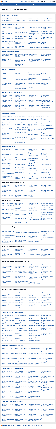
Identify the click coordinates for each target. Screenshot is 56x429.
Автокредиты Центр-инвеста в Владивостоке (46, 255)
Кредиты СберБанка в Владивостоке (8, 203)
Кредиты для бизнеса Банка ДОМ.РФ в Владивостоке (8, 280)
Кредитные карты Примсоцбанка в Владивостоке (34, 303)
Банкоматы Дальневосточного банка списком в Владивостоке (34, 364)
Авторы (35, 425)
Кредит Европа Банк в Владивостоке (21, 156)
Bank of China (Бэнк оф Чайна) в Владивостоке (46, 154)
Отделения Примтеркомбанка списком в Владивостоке (47, 326)
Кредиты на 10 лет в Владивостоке (7, 47)
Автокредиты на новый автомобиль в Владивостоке (34, 57)
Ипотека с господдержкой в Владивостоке (6, 80)
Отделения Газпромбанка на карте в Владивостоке (8, 377)
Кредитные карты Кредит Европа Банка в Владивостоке (33, 298)
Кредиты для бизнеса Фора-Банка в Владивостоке (34, 267)
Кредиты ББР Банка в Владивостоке (34, 206)
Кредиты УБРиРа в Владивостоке (20, 218)
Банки (46, 4)
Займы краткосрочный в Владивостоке (32, 127)
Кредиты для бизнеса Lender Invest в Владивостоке (47, 280)
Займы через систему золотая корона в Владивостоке (34, 130)
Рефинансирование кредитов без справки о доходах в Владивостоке (34, 34)
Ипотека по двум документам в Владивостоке (46, 86)
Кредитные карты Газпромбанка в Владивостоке (7, 298)
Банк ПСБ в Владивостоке (45, 156)
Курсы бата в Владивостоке (46, 20)
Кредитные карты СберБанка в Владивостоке (7, 293)
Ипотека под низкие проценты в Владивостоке (46, 84)
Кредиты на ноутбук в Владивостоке (21, 32)
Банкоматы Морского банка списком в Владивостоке (47, 354)
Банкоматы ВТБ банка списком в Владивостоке (7, 351)
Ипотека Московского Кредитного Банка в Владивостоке (7, 242)
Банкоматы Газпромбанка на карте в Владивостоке (8, 410)
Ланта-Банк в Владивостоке (33, 153)
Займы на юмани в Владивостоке (20, 122)
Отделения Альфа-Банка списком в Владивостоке (7, 323)
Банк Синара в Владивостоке (20, 164)
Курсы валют (4, 4)
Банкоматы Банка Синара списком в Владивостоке (34, 349)
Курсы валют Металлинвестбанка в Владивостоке (21, 196)
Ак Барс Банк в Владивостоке (7, 166)
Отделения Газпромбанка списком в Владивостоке (8, 321)
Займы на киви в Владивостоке (20, 140)
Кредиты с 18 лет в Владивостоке (33, 29)
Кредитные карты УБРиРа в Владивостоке (32, 293)
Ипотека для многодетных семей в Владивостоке (47, 73)
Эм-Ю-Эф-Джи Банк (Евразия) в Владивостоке (20, 178)
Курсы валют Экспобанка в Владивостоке (19, 191)
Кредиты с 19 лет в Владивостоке (7, 38)
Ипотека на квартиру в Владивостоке (34, 72)
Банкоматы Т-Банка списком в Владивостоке (7, 361)
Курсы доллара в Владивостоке (7, 18)
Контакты (17, 425)
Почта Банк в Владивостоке (19, 169)
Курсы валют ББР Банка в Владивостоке (32, 186)
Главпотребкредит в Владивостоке (47, 174)
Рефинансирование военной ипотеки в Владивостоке (8, 78)
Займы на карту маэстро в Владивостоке (45, 117)
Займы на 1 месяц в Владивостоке (20, 116)
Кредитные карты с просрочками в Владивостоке (34, 108)
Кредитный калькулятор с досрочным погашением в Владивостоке (34, 31)
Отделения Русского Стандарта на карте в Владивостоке (20, 384)
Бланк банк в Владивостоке (32, 173)
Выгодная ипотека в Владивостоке (47, 81)
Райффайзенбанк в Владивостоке (7, 165)
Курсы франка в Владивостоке (33, 18)
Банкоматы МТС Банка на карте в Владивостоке (20, 407)
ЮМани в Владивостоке (32, 165)
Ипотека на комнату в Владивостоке (34, 83)
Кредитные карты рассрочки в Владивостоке (7, 96)
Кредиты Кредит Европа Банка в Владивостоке (33, 204)
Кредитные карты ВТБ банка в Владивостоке (7, 295)
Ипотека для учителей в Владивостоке (21, 81)
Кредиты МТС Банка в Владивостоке (21, 210)
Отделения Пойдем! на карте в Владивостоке (46, 372)
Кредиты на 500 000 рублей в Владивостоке (20, 28)
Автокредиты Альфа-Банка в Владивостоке (20, 250)
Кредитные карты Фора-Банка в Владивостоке (46, 295)
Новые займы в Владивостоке (7, 131)
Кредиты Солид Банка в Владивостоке (47, 207)
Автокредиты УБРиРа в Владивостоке (34, 254)
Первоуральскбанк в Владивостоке (34, 170)
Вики (20, 425)
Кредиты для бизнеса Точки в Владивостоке (46, 267)
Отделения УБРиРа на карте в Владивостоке (20, 377)
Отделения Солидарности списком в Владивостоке (34, 318)
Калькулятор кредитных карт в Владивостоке (20, 96)
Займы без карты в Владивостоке (47, 131)
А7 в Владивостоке (44, 159)
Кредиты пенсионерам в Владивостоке (47, 31)
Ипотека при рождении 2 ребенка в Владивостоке (7, 86)
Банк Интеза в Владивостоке (19, 167)
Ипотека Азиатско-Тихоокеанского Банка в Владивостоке (20, 241)
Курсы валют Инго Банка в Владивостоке (32, 191)
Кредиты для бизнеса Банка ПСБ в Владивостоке (47, 264)
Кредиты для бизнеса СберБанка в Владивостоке (7, 264)
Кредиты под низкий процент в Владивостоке (7, 31)
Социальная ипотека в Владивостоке (34, 85)
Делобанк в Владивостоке (45, 175)
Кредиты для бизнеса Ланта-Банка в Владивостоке (34, 275)
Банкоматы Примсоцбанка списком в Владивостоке (21, 364)
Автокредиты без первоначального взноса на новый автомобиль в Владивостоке (34, 60)
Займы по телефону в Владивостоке (8, 138)
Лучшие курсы (23, 1)
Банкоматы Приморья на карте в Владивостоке (33, 417)
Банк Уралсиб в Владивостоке (7, 170)
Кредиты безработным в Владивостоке (8, 41)
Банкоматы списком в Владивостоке (12, 345)
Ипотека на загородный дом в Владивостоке (20, 84)
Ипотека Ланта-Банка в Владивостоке (47, 237)
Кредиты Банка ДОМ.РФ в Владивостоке (6, 218)
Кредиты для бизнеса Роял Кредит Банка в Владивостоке (34, 280)
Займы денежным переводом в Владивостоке (46, 140)
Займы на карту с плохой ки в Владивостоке (33, 139)
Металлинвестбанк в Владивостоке (21, 152)
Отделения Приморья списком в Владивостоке (33, 321)
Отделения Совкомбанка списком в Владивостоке (7, 333)
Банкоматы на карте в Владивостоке (12, 401)
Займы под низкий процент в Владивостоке (6, 136)
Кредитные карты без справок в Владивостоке (20, 99)
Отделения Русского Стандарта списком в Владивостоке (20, 328)
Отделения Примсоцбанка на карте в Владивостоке (21, 387)
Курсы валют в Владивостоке (10, 15)
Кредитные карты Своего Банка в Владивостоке (47, 303)
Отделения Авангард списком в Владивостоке (33, 316)
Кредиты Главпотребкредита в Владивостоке (46, 219)
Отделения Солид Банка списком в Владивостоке (34, 333)
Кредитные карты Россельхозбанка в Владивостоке (8, 303)
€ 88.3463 (45, 1)
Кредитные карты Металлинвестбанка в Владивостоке (34, 295)
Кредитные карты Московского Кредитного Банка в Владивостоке (7, 308)
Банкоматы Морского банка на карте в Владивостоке (47, 410)
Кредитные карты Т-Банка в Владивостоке (6, 305)
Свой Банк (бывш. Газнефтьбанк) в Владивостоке (34, 163)
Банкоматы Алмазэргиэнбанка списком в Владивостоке (46, 349)
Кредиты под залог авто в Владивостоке (32, 39)
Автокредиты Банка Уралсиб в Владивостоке (33, 250)
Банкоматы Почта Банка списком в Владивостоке (34, 354)
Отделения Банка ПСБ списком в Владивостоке (46, 334)
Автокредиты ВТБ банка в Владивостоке (6, 252)
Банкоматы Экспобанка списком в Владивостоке (20, 354)
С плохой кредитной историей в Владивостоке (46, 38)
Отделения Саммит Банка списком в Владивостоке (47, 323)
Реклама (12, 425)
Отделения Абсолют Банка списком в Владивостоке (21, 318)
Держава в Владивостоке (32, 152)
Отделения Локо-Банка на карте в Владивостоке (20, 379)
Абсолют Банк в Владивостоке (20, 149)
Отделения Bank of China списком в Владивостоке (47, 331)
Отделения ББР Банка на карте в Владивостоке (20, 382)
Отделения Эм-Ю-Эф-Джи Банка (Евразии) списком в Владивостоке (34, 323)
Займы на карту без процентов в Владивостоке (46, 119)
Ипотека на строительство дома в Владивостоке (7, 76)
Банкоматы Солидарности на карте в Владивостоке (34, 415)
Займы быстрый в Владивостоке (20, 132)
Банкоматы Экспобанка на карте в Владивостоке (20, 410)
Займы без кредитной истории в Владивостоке (33, 132)
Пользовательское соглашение (27, 425)
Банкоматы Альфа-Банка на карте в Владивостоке (8, 412)
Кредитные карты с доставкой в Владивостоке (20, 106)
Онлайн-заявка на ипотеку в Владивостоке (33, 79)
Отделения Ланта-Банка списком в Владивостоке (34, 328)
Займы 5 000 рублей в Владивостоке (34, 117)
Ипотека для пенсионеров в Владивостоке (6, 73)
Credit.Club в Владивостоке (45, 157)
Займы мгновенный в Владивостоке (8, 126)
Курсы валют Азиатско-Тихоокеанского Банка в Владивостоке (21, 193)
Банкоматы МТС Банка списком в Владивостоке (20, 351)
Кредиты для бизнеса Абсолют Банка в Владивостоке (21, 274)
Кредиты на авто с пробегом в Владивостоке (46, 57)
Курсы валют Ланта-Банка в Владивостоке (46, 186)
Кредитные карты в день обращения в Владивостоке (47, 96)
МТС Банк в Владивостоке (6, 171)
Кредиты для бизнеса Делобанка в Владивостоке (47, 272)
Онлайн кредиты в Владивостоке (7, 27)
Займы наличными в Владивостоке (7, 117)
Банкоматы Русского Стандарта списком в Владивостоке (20, 361)
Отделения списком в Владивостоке (12, 312)
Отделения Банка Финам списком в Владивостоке (34, 341)
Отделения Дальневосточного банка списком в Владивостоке (34, 326)
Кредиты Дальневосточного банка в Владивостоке (47, 206)
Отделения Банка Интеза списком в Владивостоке (21, 338)
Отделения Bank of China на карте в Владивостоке (47, 388)
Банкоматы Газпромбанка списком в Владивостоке (8, 354)
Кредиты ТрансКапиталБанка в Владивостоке (20, 212)
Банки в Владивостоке (8, 146)
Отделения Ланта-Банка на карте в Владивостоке (34, 384)
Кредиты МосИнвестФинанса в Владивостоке (46, 216)
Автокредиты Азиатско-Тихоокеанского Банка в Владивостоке (34, 252)
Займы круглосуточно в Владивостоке (21, 119)
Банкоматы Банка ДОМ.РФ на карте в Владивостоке (8, 420)
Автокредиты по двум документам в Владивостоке (8, 57)
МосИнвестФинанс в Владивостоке (47, 177)
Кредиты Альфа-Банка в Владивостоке (8, 209)
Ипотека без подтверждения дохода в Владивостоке (21, 80)
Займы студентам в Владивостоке (20, 135)
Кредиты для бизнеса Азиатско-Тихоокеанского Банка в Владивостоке (21, 272)
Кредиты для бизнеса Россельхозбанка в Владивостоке (7, 274)
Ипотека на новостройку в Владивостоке (45, 76)
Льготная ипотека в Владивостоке (20, 88)
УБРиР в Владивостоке (19, 151)
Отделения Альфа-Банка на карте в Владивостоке (7, 379)
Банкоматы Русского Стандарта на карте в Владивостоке (21, 417)
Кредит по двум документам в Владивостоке (7, 36)
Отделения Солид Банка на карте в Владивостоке (34, 389)
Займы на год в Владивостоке (33, 119)
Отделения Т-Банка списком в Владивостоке (6, 328)
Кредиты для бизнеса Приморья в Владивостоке (33, 269)
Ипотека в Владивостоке (9, 69)
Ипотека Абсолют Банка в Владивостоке (32, 230)
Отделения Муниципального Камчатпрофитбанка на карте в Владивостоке (46, 384)
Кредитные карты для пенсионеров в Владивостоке (21, 108)
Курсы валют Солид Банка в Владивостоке (46, 188)
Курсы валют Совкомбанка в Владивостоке (20, 186)
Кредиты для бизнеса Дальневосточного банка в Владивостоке (32, 272)
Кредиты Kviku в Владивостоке (46, 214)
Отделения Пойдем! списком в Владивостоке (46, 316)
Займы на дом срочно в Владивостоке (47, 136)
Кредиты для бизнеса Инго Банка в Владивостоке (21, 285)
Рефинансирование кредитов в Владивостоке (46, 45)
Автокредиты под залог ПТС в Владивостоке (20, 61)
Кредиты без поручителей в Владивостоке (19, 39)
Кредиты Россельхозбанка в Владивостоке (6, 211)
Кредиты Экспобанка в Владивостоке (21, 214)
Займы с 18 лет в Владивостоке (20, 117)
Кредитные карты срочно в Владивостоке (45, 108)
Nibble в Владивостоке (45, 162)
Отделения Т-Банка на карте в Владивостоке (6, 384)
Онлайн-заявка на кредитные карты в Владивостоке (34, 101)
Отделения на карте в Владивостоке (12, 368)
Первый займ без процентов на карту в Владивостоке (47, 129)
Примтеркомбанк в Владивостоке (47, 149)
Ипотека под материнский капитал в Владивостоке (21, 73)
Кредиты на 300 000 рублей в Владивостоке (20, 30)
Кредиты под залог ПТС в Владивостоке (32, 45)
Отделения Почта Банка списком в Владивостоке (20, 341)
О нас (9, 425)
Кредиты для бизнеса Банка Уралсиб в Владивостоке (21, 264)
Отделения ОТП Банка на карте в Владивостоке (7, 392)
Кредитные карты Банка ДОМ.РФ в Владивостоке (21, 293)
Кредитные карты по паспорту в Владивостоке (7, 99)
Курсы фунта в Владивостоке (20, 20)
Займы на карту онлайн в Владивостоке (6, 134)
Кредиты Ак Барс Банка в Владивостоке (19, 204)
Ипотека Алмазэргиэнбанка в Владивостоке (46, 239)
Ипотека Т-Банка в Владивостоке (7, 239)
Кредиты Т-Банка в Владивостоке (7, 213)
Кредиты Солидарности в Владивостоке (32, 221)
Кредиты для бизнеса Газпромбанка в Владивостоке (8, 269)
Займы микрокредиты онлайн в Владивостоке (33, 136)
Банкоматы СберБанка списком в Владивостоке (7, 349)
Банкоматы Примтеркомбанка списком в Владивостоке (46, 359)
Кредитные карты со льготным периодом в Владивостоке (7, 103)
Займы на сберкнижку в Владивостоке (34, 121)
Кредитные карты (35, 4)
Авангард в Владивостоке (19, 172)
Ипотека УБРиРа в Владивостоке (33, 232)
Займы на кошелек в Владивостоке (21, 121)
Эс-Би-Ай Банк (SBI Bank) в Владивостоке (32, 161)
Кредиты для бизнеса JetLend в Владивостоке (46, 274)
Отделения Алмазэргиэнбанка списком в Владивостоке (33, 331)
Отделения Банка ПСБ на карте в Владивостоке (46, 390)
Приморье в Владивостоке (19, 175)
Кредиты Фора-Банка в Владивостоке (34, 219)
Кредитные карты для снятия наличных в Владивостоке (6, 108)
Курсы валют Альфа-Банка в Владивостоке (6, 191)
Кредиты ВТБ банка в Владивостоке (8, 205)
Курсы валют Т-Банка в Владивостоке (8, 195)
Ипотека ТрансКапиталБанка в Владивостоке (20, 238)
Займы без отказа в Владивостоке (20, 129)
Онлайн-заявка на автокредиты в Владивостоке (47, 62)
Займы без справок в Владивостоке (47, 135)
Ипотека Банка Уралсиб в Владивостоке (19, 234)
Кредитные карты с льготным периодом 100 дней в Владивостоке (47, 101)
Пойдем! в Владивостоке (32, 171)
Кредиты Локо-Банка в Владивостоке (21, 222)
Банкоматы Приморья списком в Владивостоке (33, 361)
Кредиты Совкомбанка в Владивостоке (6, 220)
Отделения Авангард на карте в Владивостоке (33, 372)
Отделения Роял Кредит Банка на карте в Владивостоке (47, 377)
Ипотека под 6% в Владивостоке (20, 77)
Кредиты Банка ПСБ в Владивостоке (47, 212)
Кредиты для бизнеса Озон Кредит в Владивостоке (47, 277)
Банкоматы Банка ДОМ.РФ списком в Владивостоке (8, 364)
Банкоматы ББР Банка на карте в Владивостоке (20, 415)
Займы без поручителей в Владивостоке (6, 125)
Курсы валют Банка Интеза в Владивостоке (33, 193)
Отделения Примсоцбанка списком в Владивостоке (21, 331)
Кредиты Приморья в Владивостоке (47, 203)
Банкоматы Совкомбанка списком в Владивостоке (21, 349)
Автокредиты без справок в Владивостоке (6, 60)
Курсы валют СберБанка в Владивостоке (6, 186)
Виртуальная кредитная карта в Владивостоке (33, 103)
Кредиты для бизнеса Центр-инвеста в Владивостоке (21, 282)
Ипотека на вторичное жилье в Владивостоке (33, 76)
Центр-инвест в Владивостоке (20, 162)
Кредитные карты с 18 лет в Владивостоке (19, 103)
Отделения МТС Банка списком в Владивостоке (7, 338)
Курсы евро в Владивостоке (6, 20)
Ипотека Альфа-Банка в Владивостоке (8, 235)
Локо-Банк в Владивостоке (19, 154)
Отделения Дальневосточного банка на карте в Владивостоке (34, 382)
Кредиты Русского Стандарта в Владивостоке (33, 208)
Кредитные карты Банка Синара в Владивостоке (33, 308)
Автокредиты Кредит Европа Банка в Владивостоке (47, 250)
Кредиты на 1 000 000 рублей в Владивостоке (7, 34)
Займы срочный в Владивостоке (20, 139)
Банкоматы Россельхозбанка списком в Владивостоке (8, 359)
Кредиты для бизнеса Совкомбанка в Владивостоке (8, 282)
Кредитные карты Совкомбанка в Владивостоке (20, 295)
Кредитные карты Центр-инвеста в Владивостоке (34, 305)
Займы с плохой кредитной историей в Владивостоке (8, 140)
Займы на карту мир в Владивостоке (47, 123)
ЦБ (38, 1)
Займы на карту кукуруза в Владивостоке (32, 125)
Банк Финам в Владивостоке (33, 168)
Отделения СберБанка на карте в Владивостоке (7, 372)
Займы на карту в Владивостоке (7, 128)
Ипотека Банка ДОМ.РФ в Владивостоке (19, 230)
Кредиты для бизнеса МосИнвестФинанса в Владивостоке (47, 269)
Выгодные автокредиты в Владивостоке (32, 55)
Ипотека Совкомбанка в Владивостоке (21, 232)
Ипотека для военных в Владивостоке (47, 77)
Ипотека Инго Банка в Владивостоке (47, 229)
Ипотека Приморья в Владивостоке (47, 233)
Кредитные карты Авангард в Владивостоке (46, 298)
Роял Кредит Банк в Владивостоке (34, 176)
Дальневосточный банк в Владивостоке (32, 150)
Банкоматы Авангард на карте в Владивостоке (33, 412)
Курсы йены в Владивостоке (33, 20)
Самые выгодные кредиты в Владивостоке (19, 35)
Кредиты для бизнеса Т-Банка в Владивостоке (7, 277)
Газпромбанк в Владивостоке (7, 152)
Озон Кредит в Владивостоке (46, 169)
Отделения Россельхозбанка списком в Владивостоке (8, 326)
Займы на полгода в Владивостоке (20, 124)
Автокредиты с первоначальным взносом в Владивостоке (7, 55)
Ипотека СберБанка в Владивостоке (8, 229)
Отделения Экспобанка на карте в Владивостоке (7, 397)
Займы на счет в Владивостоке (20, 142)
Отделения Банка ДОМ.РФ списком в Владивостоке (8, 331)
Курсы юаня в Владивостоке (19, 18)
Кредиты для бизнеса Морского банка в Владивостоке (34, 278)
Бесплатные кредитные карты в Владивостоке (46, 99)
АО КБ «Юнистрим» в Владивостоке (34, 175)
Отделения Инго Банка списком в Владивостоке (20, 336)
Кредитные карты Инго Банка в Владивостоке (46, 293)
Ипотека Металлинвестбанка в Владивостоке (33, 234)
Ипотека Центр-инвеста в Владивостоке (32, 239)
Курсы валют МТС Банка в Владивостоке (19, 188)
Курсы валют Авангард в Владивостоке (32, 196)
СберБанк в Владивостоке (6, 149)
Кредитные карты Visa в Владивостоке (47, 103)
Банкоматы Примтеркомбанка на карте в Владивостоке (47, 415)
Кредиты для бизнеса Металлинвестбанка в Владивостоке (21, 280)
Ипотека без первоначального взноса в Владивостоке (21, 86)
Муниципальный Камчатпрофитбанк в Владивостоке (47, 152)
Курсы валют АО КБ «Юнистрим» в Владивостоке (47, 191)
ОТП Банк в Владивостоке (6, 168)
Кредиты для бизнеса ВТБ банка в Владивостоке (7, 267)
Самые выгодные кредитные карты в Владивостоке (21, 101)
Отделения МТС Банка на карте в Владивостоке (7, 394)
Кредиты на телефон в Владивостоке (21, 36)
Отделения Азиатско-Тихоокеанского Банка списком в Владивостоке (21, 316)
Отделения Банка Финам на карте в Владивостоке (34, 397)
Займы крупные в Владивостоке (33, 134)
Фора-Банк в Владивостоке (19, 170)
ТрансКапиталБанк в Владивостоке (8, 173)
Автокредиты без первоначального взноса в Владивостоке (47, 55)
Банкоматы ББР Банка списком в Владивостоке (20, 359)
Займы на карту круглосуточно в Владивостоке (46, 122)
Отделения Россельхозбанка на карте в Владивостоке (8, 382)
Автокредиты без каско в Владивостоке (19, 65)
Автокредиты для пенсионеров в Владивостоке (7, 62)
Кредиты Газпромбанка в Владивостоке (6, 207)
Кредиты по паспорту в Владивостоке (8, 43)
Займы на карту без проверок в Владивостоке (46, 133)
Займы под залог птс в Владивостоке (21, 134)
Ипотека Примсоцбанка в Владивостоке (32, 237)
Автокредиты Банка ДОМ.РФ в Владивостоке (20, 254)
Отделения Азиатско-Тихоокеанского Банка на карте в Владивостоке (21, 372)
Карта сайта (40, 425)
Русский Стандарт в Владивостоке (20, 159)
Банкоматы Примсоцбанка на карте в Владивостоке (21, 420)
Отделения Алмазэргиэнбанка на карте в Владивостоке (34, 387)
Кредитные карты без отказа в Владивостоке (7, 101)
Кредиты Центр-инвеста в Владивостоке (32, 213)
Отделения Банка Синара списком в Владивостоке (21, 333)
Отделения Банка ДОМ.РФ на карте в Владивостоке (8, 387)
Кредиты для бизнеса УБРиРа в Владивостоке (20, 277)
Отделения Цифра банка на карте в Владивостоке (34, 392)
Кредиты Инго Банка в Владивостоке (34, 217)
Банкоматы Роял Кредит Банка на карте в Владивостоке (47, 412)
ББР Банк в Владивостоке (19, 157)
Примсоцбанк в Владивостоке (20, 161)
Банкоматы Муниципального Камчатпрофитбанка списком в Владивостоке (46, 361)
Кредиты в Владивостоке (9, 24)
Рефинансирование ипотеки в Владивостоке (46, 80)
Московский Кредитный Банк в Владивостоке (7, 160)
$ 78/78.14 (28, 1)
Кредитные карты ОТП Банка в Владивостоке (20, 300)
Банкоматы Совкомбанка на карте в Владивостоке (21, 405)
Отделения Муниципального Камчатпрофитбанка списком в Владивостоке (46, 328)
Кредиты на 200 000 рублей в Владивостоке (6, 45)
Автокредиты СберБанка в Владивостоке (6, 250)
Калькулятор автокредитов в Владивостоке (46, 60)
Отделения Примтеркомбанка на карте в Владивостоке (47, 382)
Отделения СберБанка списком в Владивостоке (7, 316)
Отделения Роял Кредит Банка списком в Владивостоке (47, 321)
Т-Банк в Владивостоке (5, 157)
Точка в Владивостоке (45, 172)
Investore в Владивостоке (45, 167)
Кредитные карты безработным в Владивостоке (33, 96)
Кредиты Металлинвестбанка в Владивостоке (20, 220)
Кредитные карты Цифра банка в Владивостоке (46, 300)
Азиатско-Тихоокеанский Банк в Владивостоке (7, 177)
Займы (42, 4)
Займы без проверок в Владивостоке (34, 116)
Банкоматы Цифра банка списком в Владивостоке (47, 351)
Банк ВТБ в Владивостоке (6, 151)
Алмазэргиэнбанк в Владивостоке (34, 155)
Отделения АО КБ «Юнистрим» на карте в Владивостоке (47, 374)
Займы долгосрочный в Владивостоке (21, 127)
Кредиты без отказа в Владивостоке (34, 47)
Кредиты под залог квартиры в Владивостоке (46, 28)
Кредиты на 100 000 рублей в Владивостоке (20, 43)
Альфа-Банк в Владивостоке (6, 154)
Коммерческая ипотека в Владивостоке (32, 87)
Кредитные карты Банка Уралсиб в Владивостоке (20, 303)
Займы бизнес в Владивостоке (46, 125)
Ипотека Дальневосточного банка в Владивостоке (47, 235)
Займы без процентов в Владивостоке (8, 119)
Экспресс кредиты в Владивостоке (7, 29)
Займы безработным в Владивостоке (8, 130)
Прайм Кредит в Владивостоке (46, 164)
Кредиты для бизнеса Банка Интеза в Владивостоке (34, 264)
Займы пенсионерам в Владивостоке (8, 122)
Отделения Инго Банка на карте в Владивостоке (20, 392)
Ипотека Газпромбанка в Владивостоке (6, 233)
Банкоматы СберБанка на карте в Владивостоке (7, 405)
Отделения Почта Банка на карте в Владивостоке (20, 397)
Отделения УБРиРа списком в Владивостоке (20, 321)
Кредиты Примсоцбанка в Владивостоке (32, 211)
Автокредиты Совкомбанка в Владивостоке (20, 256)
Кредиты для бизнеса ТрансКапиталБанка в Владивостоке (21, 269)
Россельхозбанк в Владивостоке (7, 156)
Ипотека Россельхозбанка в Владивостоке (6, 238)
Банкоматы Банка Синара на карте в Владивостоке (34, 405)
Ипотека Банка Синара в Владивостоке (34, 241)
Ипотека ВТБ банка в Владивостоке (8, 231)
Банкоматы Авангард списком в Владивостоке (33, 356)
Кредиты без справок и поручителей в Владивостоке (34, 43)
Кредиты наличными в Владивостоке (47, 47)
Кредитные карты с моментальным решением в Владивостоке (47, 105)
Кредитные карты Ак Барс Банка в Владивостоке (20, 298)
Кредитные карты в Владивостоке (12, 92)
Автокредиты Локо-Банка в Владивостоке (32, 256)
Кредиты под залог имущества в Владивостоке (33, 36)
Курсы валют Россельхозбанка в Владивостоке (7, 193)
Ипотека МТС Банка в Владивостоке (21, 236)
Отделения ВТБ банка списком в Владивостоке (7, 318)
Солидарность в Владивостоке (20, 174)
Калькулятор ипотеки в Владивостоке (34, 74)
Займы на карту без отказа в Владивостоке (33, 141)
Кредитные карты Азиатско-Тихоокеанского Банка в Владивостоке (21, 308)
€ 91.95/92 (32, 1)
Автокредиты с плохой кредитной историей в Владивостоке (33, 63)
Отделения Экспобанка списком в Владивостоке (7, 341)
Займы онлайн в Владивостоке (7, 116)
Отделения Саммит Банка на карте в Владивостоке (47, 379)
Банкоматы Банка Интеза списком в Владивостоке (34, 351)
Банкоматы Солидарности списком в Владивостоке (34, 359)
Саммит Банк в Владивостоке (33, 178)
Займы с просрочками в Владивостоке (34, 122)
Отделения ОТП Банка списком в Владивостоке (7, 336)
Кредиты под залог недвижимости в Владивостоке (47, 35)
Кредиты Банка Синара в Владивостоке (32, 216)
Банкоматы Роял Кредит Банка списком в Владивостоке (46, 356)
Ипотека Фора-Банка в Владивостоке (47, 231)
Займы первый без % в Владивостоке (8, 121)
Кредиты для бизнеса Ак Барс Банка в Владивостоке (8, 285)
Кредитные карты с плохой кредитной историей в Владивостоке (8, 106)
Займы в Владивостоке (8, 113)
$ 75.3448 (41, 1)
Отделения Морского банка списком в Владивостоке (34, 338)
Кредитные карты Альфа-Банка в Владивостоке (7, 300)
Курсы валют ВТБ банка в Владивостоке (6, 188)
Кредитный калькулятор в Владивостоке (45, 40)
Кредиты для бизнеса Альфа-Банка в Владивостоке (8, 272)
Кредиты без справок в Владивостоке (47, 33)
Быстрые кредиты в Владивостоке (34, 40)
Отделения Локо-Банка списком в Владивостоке (20, 323)
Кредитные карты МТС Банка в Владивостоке (20, 305)
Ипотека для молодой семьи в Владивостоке (33, 81)
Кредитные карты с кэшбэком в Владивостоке (33, 106)
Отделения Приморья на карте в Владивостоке (33, 377)
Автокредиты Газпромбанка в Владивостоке (7, 255)
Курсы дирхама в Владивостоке (46, 18)
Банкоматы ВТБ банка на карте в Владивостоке (7, 407)
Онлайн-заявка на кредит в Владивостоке (45, 43)
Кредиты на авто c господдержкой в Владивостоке (21, 58)
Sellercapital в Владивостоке (46, 161)
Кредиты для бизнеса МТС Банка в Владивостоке (20, 267)
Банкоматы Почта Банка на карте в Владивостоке (34, 410)
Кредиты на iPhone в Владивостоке (34, 27)
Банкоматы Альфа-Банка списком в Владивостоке (8, 356)
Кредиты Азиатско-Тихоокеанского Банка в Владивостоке (21, 216)
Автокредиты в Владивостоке (10, 51)
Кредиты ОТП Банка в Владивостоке (21, 206)
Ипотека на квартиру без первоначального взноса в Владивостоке (6, 83)
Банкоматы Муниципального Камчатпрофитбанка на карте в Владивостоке (46, 418)
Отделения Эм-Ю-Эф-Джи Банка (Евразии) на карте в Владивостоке (34, 379)
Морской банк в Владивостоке (33, 166)
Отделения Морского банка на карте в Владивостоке (34, 394)
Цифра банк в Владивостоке (33, 158)
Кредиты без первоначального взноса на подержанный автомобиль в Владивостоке (21, 55)
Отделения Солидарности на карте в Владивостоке (34, 374)
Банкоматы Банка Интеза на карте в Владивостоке (34, 407)
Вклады (15, 4)
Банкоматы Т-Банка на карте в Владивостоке (7, 417)
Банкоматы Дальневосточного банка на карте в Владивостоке (34, 420)
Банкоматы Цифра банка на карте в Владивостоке (47, 407)
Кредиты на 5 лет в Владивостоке (20, 40)
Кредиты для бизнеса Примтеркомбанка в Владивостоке (34, 283)
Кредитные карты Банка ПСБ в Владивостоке (46, 305)
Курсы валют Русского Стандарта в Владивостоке (34, 188)
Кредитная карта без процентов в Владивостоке (33, 99)
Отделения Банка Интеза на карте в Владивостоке (21, 394)
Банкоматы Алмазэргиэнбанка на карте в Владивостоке (47, 405)
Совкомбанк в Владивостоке (6, 163)
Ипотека (20, 4)
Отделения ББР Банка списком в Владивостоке (20, 326)
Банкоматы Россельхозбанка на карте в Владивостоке (8, 415)
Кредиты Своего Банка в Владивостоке (47, 209)
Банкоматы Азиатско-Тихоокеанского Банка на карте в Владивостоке (21, 412)
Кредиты (10, 4)
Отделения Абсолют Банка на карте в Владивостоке (21, 374)
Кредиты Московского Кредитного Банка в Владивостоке (7, 216)
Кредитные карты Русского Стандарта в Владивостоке (34, 300)
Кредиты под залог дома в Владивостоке (19, 47)
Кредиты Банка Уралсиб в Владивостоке (19, 208)
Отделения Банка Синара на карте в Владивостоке (21, 389)
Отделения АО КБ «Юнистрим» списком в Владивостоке (47, 318)
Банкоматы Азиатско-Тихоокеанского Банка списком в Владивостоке (21, 356)
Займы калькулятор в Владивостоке (47, 138)
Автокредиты (27, 4)
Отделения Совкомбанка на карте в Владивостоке (7, 389)
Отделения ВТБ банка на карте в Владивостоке (7, 374)
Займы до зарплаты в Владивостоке (21, 137)
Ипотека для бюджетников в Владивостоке (19, 76)
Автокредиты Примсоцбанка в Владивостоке (46, 252)
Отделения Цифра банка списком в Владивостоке (34, 336)
